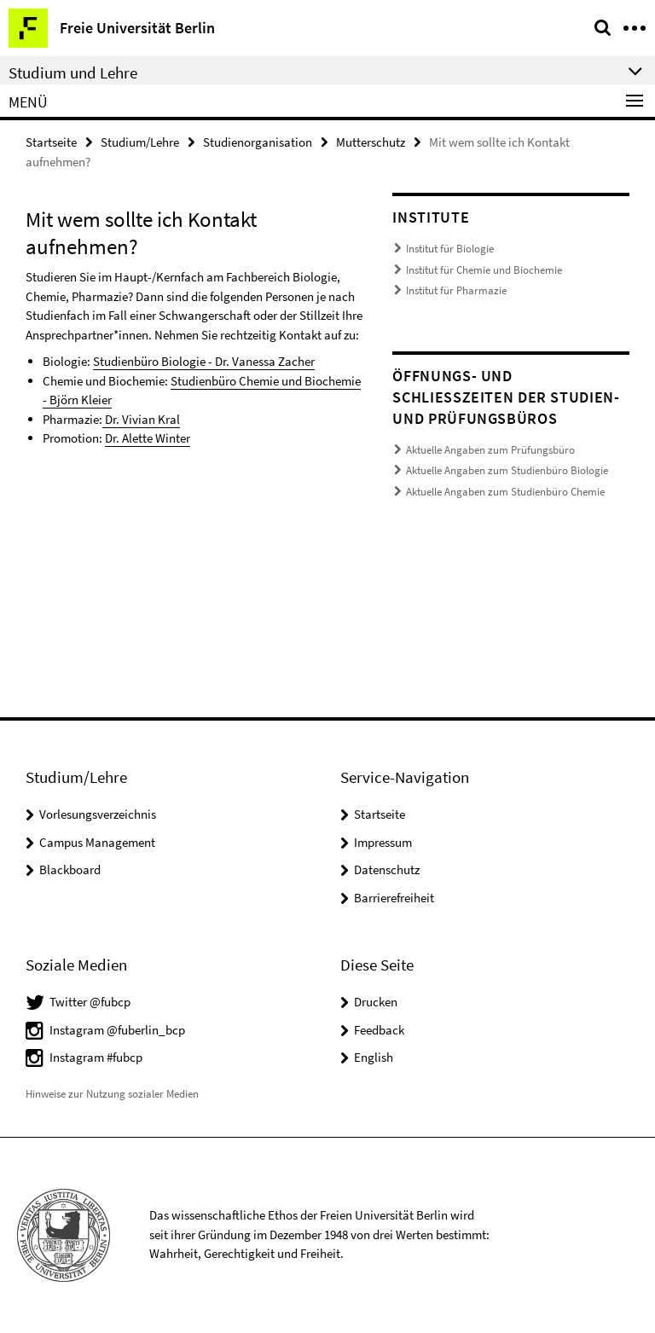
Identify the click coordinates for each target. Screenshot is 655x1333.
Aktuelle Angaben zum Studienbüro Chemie (505, 491)
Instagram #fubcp (95, 1057)
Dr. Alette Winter (147, 438)
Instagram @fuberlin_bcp (117, 1030)
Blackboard (70, 869)
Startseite (51, 142)
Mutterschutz (370, 142)
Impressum (383, 842)
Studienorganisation (257, 142)
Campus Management (97, 842)
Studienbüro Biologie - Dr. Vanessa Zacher (204, 361)
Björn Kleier (80, 399)
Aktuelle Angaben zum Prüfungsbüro (490, 450)
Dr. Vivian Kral (141, 419)
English (373, 1057)
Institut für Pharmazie (456, 290)
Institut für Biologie (450, 248)
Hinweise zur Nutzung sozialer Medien (112, 1094)
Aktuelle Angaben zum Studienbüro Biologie (507, 470)
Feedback (379, 1030)
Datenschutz (387, 869)
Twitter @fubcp (89, 1002)
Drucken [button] (375, 1002)
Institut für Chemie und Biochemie (484, 270)
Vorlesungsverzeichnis (97, 814)
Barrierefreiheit (394, 898)
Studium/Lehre (140, 142)
